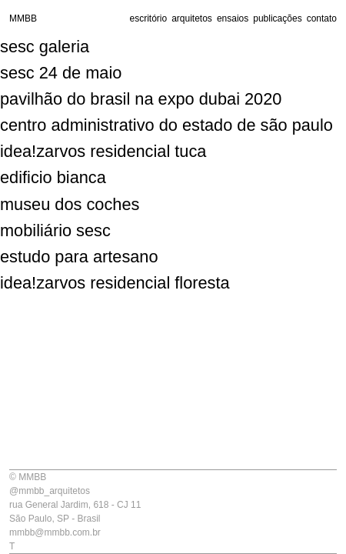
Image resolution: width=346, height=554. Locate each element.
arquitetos (191, 18)
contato (322, 18)
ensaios (232, 18)
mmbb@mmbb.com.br (55, 532)
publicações (277, 18)
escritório (148, 18)
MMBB (23, 18)
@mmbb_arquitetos (49, 491)
